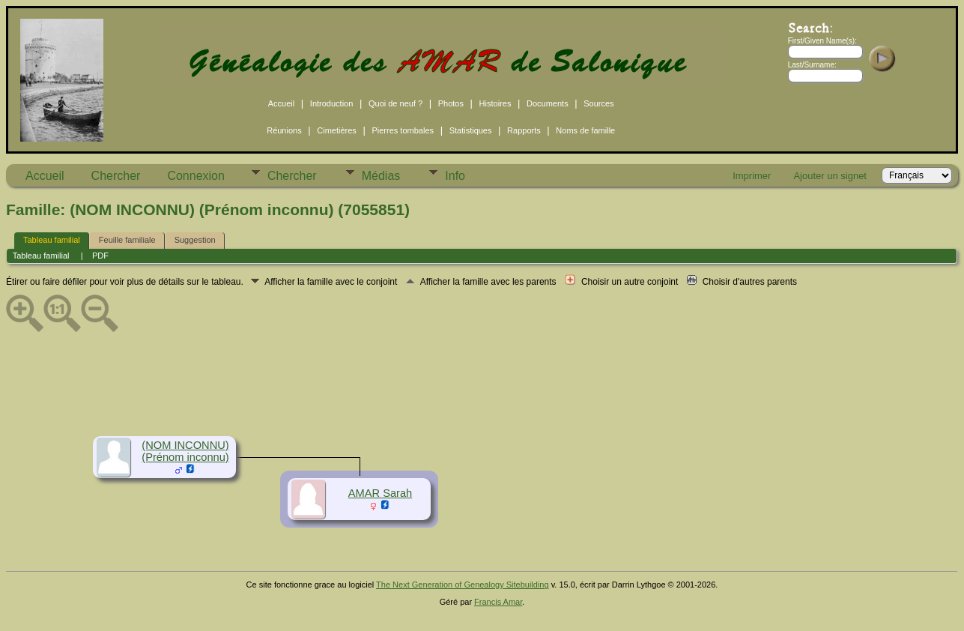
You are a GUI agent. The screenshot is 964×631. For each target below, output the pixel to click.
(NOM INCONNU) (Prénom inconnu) (185, 451)
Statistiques (470, 130)
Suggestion (195, 239)
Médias (381, 175)
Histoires (495, 103)
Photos (451, 103)
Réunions (284, 130)
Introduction (331, 103)
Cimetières (337, 130)
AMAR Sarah (380, 493)
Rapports (524, 130)
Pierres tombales (403, 130)
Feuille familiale (127, 239)
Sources (598, 103)
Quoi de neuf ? (395, 103)
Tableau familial (51, 239)
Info (455, 175)
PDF (100, 255)
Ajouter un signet (830, 175)
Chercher (116, 175)
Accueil (281, 103)
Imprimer (752, 175)
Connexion (196, 175)
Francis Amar (498, 601)
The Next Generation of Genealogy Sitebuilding (462, 584)
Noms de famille (585, 130)
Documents (548, 103)
